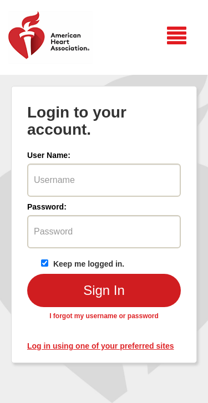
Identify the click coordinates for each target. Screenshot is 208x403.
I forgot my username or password (104, 316)
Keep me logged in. (82, 263)
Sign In (104, 290)
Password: (47, 206)
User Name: (48, 155)
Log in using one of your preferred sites (100, 345)
